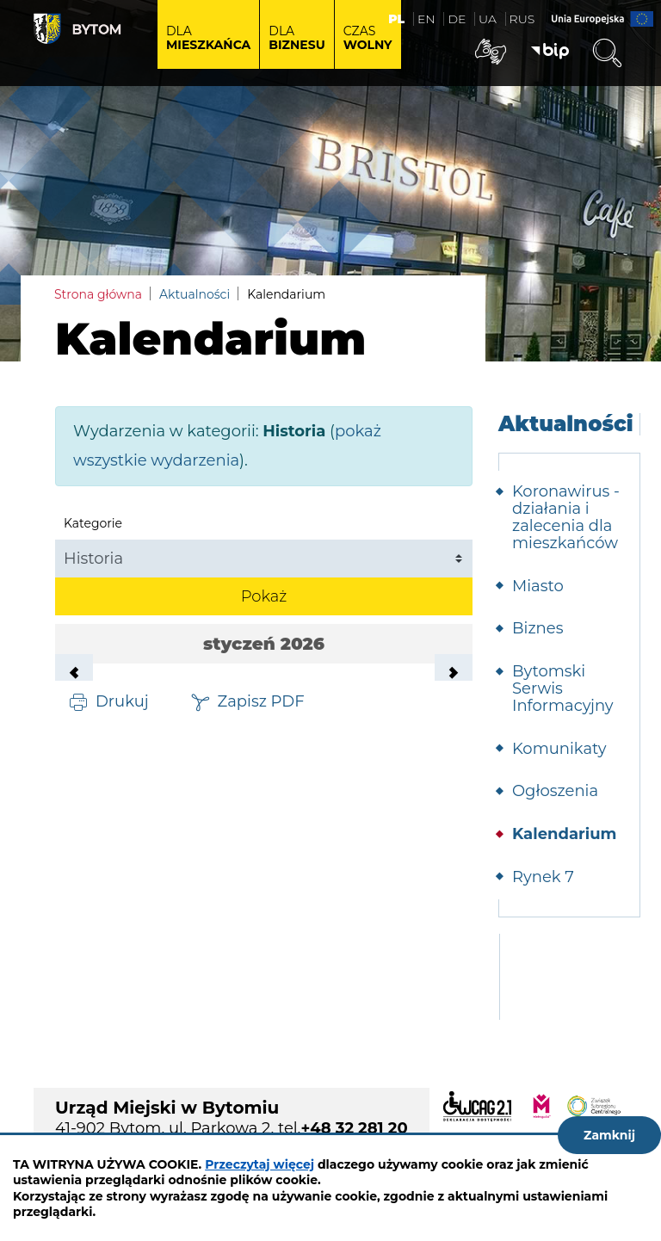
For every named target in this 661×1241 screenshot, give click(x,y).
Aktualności (194, 294)
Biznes (537, 628)
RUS (522, 19)
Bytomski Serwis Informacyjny (563, 688)
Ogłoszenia (555, 790)
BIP (550, 52)
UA (488, 19)
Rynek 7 (543, 876)
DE (457, 19)
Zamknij (609, 1135)
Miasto (538, 586)
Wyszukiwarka (607, 53)
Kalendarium (564, 833)
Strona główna (98, 294)
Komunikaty (559, 748)
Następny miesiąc (454, 673)
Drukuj (122, 700)
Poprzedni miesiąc (74, 673)
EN (426, 19)
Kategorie (93, 523)
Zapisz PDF (261, 700)
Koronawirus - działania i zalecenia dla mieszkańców (566, 517)
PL (396, 19)
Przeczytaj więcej (259, 1164)
